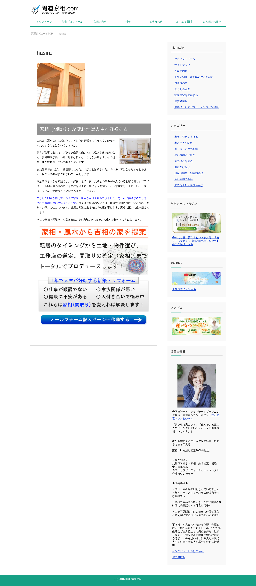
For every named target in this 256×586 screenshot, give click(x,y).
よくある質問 (184, 21)
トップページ (44, 21)
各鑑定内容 (100, 21)
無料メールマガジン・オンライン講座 (196, 107)
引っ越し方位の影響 (186, 149)
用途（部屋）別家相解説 (188, 173)
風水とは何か (182, 167)
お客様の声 (156, 21)
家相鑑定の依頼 (212, 21)
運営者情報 (180, 101)
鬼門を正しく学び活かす (188, 185)
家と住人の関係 (183, 143)
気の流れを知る (183, 161)
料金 (128, 21)
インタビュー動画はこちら (188, 551)
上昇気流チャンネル (184, 289)
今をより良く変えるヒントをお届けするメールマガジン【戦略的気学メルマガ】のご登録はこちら (195, 241)
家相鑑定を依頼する (186, 95)
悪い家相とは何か (184, 155)
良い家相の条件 (183, 179)
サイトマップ (182, 64)
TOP (42, 33)
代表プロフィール (72, 21)
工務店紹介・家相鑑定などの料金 (194, 77)
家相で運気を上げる (186, 136)
